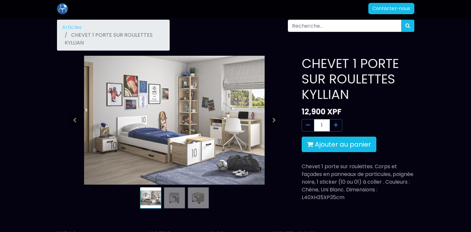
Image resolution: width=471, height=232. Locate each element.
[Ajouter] (336, 125)
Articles (71, 27)
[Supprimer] (308, 125)
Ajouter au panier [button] (339, 144)
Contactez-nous (391, 8)
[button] (74, 120)
